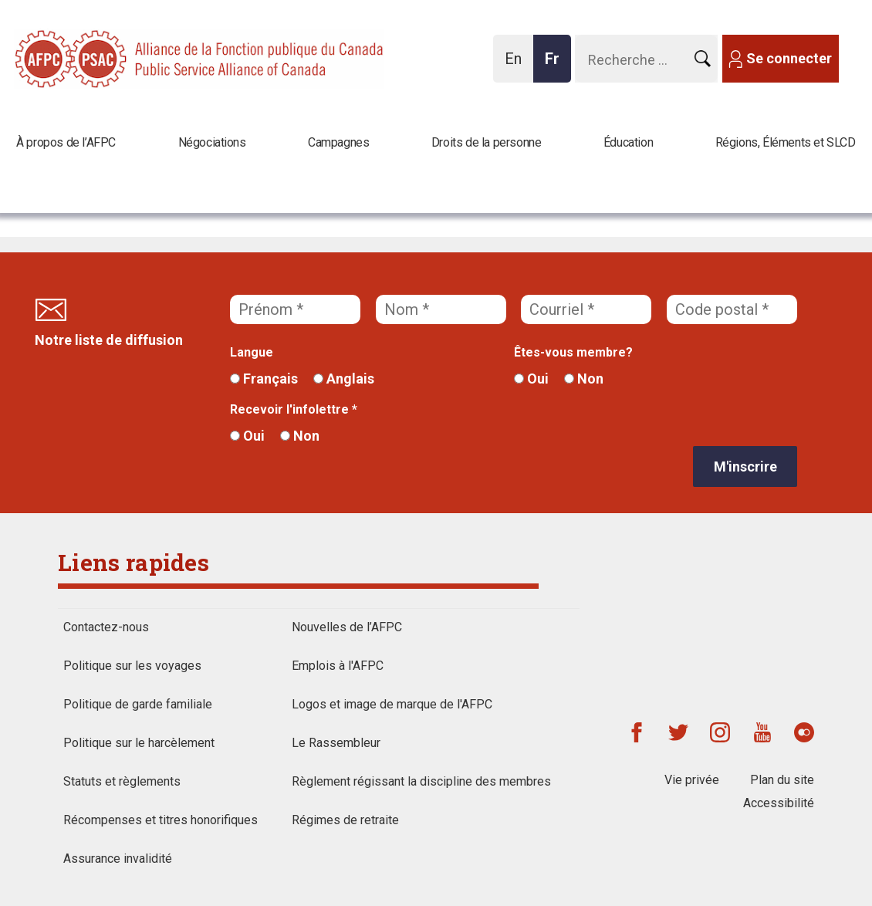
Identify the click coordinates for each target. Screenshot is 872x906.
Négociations (212, 142)
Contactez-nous (106, 627)
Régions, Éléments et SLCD (785, 142)
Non (583, 378)
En (517, 66)
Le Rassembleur (336, 742)
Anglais (343, 378)
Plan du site (782, 779)
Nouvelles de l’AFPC (347, 627)
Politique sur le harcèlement (139, 742)
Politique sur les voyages (132, 665)
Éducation (628, 142)
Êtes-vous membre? (573, 352)
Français (264, 378)
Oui (531, 378)
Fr (556, 66)
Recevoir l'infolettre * (293, 409)
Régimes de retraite (345, 820)
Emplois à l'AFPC (338, 665)
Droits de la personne (486, 142)
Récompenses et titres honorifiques (160, 820)
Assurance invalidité (117, 858)
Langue (251, 352)
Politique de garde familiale (137, 704)
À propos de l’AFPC (66, 142)
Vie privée (691, 779)
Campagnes (338, 142)
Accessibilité (778, 803)
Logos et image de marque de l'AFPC (392, 704)
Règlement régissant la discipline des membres (421, 781)
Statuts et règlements (122, 781)
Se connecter (789, 58)
